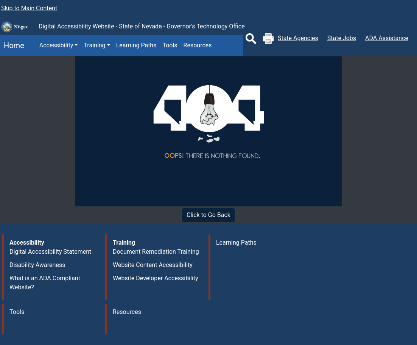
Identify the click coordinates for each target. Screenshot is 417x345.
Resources (198, 45)
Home (12, 45)
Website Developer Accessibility (155, 278)
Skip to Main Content (29, 8)
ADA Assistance (386, 38)
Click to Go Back (208, 215)
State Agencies (298, 38)
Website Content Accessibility (153, 265)
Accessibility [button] (56, 45)
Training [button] (94, 45)
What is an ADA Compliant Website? (44, 283)
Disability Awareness (37, 265)
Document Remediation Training (156, 251)
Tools (169, 45)
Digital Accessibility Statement (50, 251)
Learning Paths (136, 45)
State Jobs (341, 38)
